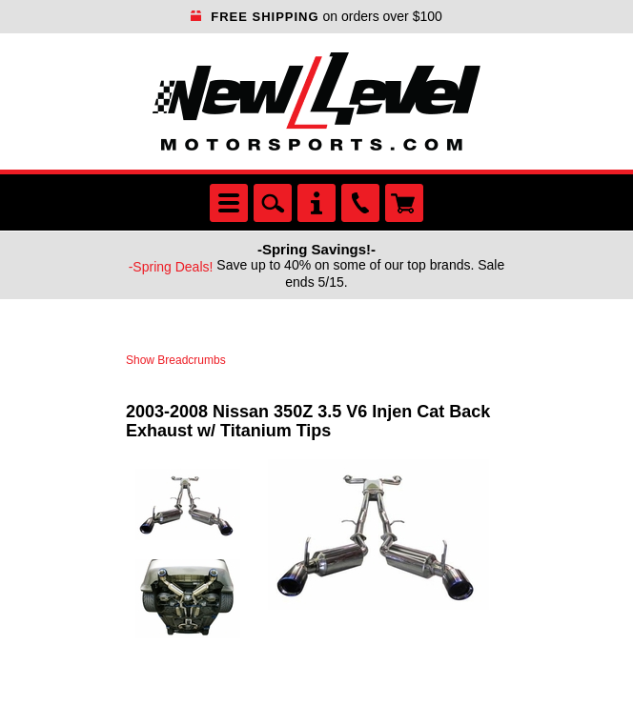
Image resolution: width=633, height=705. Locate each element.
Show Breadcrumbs (176, 360)
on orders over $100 (316, 16)
